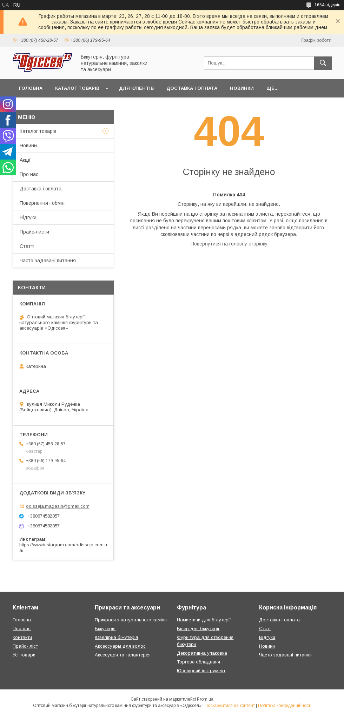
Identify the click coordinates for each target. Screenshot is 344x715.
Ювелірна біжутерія (116, 637)
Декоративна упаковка (202, 653)
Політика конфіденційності (284, 705)
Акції (25, 160)
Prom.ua (205, 699)
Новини (28, 145)
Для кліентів (136, 88)
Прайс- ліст (25, 646)
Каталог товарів (77, 88)
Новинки (242, 88)
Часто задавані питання (48, 260)
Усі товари (24, 654)
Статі (265, 628)
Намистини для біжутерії (204, 619)
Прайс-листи (34, 232)
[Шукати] (323, 63)
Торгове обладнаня (198, 662)
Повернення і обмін (42, 203)
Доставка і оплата (191, 88)
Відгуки (28, 217)
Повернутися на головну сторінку (229, 244)
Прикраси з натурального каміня (131, 619)
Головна (30, 88)
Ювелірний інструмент (201, 670)
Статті (27, 246)
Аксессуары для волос (120, 646)
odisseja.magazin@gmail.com (58, 506)
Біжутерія (105, 628)
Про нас (29, 174)
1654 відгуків (327, 4)
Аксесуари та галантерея (123, 654)
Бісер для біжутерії (198, 628)
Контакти (22, 637)
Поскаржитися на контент (230, 705)
